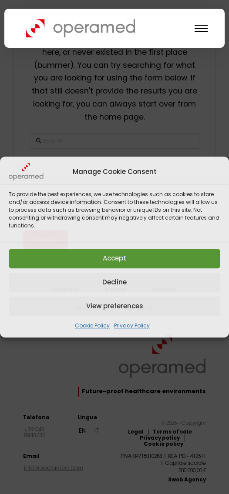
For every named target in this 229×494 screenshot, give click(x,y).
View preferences (114, 305)
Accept (114, 258)
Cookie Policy (92, 325)
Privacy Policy (132, 325)
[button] (201, 28)
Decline (114, 282)
